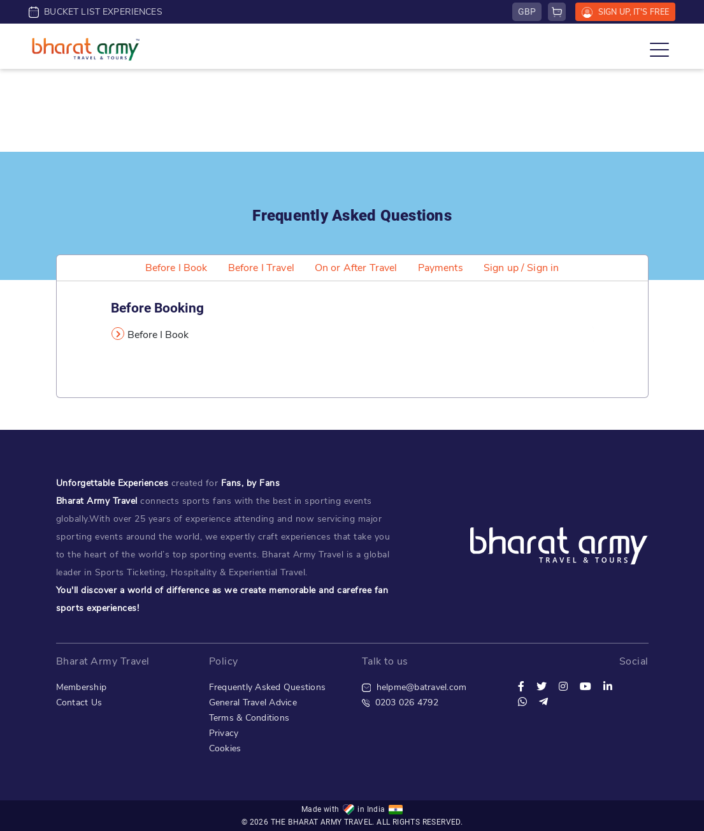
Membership (81, 687)
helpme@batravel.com (414, 687)
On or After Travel (356, 268)
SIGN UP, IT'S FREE (625, 12)
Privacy (224, 733)
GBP (527, 11)
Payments (440, 268)
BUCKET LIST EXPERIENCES (95, 12)
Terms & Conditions (249, 718)
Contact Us (79, 702)
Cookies (225, 748)
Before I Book (176, 268)
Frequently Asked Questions (267, 687)
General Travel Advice (253, 702)
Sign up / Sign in (521, 268)
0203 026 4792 (400, 702)
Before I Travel (261, 268)
